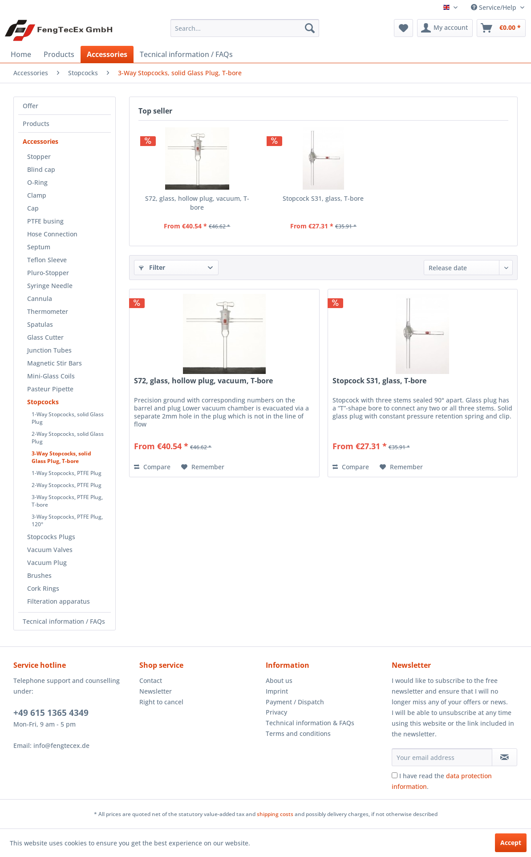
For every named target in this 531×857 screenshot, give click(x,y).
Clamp (36, 195)
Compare (152, 467)
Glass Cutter (45, 337)
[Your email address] (442, 757)
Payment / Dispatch (295, 702)
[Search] (309, 28)
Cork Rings (43, 588)
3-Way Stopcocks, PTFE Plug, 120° (67, 520)
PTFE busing (45, 221)
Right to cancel (161, 702)
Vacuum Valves (50, 549)
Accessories (40, 141)
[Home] (20, 54)
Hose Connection (52, 234)
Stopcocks (43, 402)
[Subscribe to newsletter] (504, 757)
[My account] (445, 28)
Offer (30, 106)
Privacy (276, 712)
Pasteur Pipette (50, 389)
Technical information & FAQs (310, 723)
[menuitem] (244, 28)
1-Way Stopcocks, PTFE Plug (66, 473)
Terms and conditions (298, 733)
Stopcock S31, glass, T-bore (323, 198)
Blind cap (41, 169)
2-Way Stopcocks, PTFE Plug (66, 485)
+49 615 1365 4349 (51, 713)
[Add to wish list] (202, 467)
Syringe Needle (50, 285)
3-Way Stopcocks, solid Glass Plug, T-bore (61, 457)
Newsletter (155, 691)
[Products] (59, 54)
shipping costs (275, 814)
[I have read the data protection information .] (394, 775)
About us (279, 680)
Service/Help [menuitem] (494, 7)
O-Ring (37, 182)
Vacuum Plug (47, 562)
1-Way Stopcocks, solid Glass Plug (68, 418)
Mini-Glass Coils (51, 376)
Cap (33, 208)
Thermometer (47, 311)
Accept (510, 842)
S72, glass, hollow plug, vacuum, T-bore (197, 202)
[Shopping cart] (501, 28)
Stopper (39, 156)
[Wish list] (403, 28)
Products (36, 123)
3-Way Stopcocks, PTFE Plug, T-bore (67, 500)
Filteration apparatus (58, 601)
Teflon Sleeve (47, 260)
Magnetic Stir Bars (54, 363)
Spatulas (40, 324)
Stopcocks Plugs (51, 536)
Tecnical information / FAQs (64, 621)
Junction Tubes (49, 350)
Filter (152, 267)
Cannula (39, 298)
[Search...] (244, 28)
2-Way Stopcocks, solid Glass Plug (68, 437)
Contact (150, 680)
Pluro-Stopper (48, 272)
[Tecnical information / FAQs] (186, 54)
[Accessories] (107, 54)
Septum (38, 247)
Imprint (277, 691)
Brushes (39, 575)
